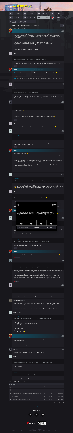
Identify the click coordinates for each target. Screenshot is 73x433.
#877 (61, 313)
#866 (61, 123)
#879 (61, 350)
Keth (14, 53)
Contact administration (28, 427)
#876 (61, 301)
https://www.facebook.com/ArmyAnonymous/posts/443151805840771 (26, 114)
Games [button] (15, 0)
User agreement (33, 427)
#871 (61, 210)
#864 (61, 84)
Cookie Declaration (41, 427)
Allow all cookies (49, 227)
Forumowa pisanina (16, 397)
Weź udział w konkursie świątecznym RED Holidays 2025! (23, 391)
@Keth (15, 78)
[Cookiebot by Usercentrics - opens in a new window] (51, 205)
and (17, 282)
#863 (61, 69)
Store (22, 0)
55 (22, 28)
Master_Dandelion (17, 301)
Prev (10, 28)
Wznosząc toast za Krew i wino (18, 388)
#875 (61, 286)
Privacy (37, 427)
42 (14, 28)
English (36, 406)
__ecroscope (16, 260)
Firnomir (15, 131)
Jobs (19, 0)
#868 (61, 150)
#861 (61, 31)
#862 (61, 53)
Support (25, 0)
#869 (61, 174)
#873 (61, 251)
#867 (61, 131)
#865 (61, 102)
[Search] (61, 25)
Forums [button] (10, 0)
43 (15, 28)
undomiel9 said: (16, 106)
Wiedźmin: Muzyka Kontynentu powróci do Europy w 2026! (23, 400)
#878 (61, 337)
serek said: (15, 373)
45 (18, 28)
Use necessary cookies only (23, 227)
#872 (61, 218)
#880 (61, 358)
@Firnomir (16, 72)
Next (24, 28)
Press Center (46, 427)
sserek (14, 101)
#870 (61, 191)
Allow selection (36, 227)
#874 (61, 261)
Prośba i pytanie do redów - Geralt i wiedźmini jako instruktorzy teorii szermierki (27, 394)
